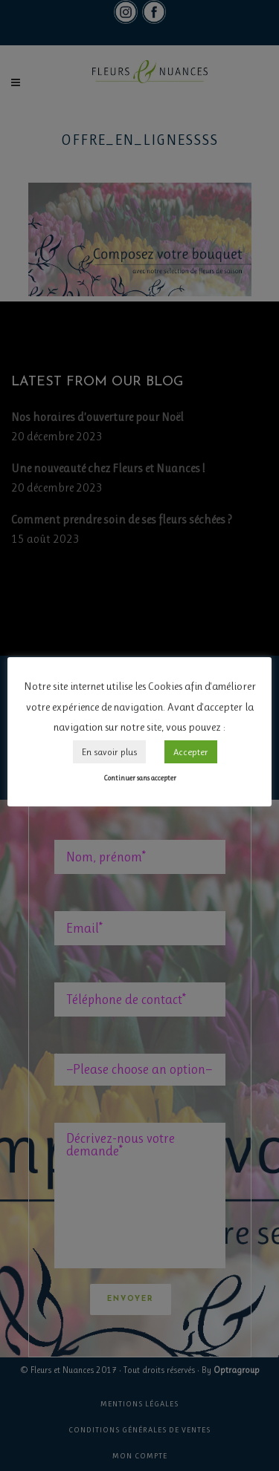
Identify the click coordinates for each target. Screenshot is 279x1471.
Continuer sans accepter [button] (139, 778)
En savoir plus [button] (109, 751)
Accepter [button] (190, 751)
